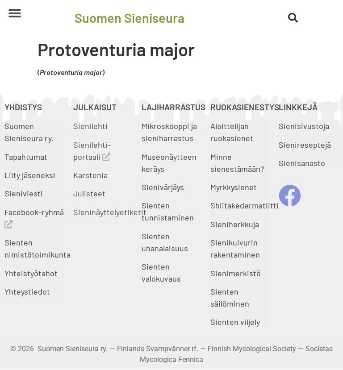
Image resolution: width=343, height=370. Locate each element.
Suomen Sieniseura (129, 17)
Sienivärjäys (163, 187)
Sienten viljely (235, 322)
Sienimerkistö (235, 273)
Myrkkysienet (233, 187)
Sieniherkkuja (234, 224)
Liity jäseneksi (29, 175)
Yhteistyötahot (31, 273)
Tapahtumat (25, 157)
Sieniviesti (24, 193)
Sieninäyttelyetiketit (109, 212)
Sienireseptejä (305, 145)
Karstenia (90, 175)
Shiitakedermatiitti (244, 205)
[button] (14, 13)
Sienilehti (90, 126)
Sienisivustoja (304, 126)
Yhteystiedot (27, 291)
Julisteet (89, 193)
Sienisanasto (302, 163)
